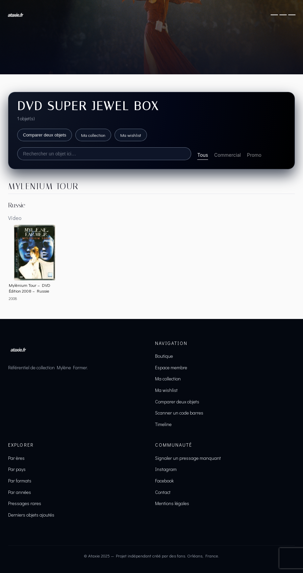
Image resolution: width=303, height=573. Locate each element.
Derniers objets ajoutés (31, 515)
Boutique (164, 356)
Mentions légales (172, 503)
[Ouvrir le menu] (283, 15)
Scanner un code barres (179, 412)
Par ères (16, 458)
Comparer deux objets (44, 135)
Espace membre (171, 367)
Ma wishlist (130, 135)
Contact (163, 492)
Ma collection (93, 135)
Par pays (17, 469)
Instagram (166, 469)
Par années (19, 492)
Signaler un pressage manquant (188, 458)
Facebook (164, 480)
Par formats (19, 480)
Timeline (163, 424)
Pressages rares (24, 503)
